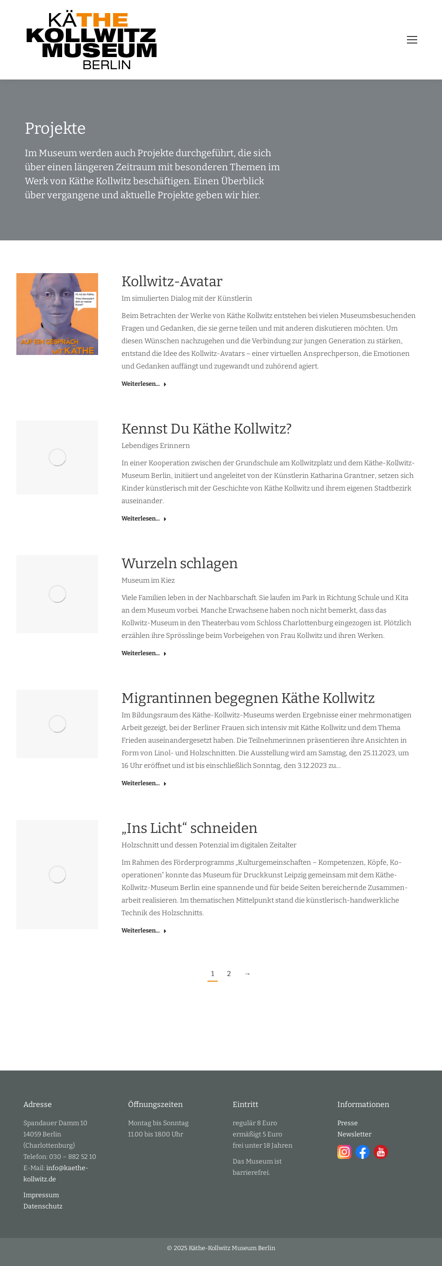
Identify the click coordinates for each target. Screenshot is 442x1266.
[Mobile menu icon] (412, 39)
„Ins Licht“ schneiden (189, 828)
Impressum (41, 1195)
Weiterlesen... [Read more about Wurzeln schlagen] (144, 653)
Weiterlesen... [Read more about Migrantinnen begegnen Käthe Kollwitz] (144, 783)
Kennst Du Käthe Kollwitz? (206, 428)
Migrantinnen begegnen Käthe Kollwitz (248, 698)
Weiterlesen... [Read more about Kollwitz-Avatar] (144, 383)
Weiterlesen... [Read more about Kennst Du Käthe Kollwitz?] (144, 518)
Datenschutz (43, 1206)
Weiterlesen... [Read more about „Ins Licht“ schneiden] (144, 930)
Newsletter (354, 1134)
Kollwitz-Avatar (171, 281)
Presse (347, 1123)
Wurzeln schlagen (179, 563)
